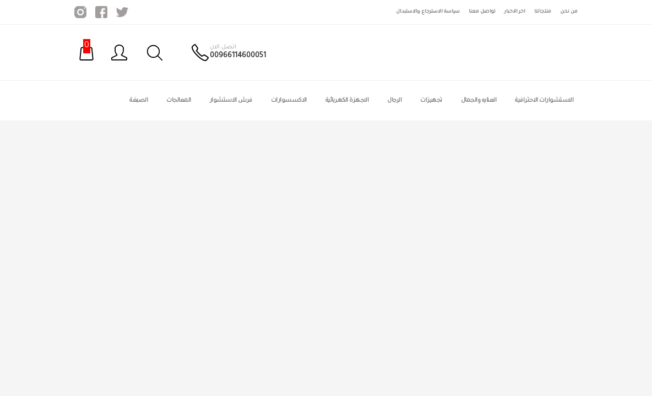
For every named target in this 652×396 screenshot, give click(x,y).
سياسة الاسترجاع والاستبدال (428, 11)
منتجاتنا (542, 11)
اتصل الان (223, 47)
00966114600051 (238, 56)
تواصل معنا (482, 11)
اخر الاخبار (514, 11)
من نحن (569, 11)
